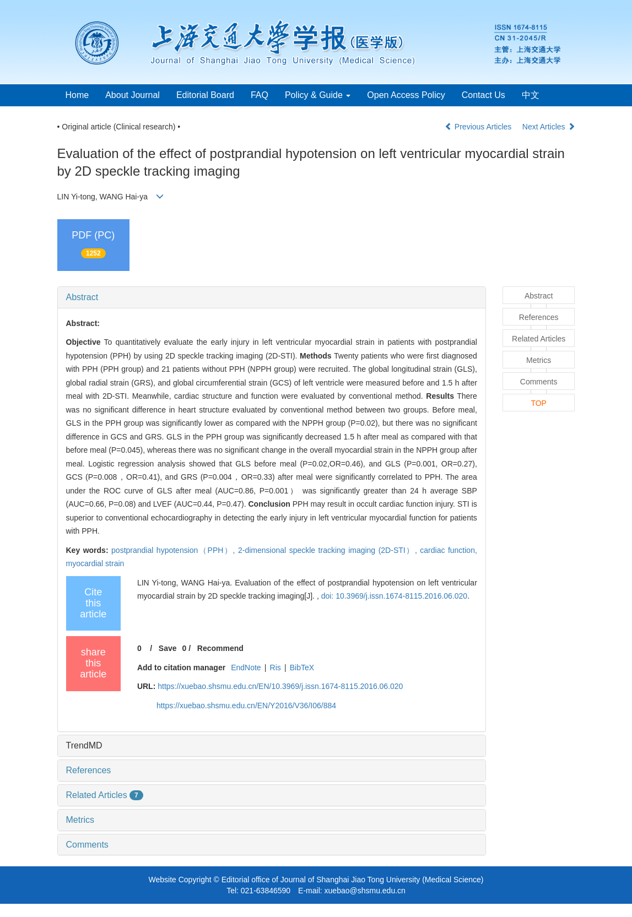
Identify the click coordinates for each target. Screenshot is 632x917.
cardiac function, (448, 550)
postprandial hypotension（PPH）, (174, 550)
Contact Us (483, 95)
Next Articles (548, 126)
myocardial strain (95, 563)
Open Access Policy (406, 95)
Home (77, 95)
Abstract (82, 297)
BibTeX (302, 667)
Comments (87, 844)
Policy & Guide (317, 95)
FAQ (259, 95)
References (88, 770)
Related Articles (104, 795)
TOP (539, 403)
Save (168, 648)
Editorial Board (205, 95)
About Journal (132, 95)
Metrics (80, 819)
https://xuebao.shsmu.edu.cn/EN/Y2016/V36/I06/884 (246, 705)
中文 (530, 95)
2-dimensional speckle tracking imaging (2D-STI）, (329, 550)
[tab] (271, 297)
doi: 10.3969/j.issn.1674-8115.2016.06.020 (394, 596)
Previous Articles (479, 126)
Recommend (220, 648)
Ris (275, 667)
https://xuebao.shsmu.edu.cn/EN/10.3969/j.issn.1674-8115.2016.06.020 (280, 686)
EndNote (246, 667)
